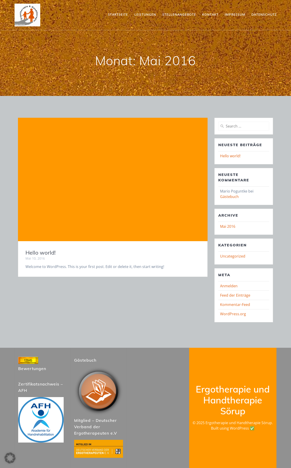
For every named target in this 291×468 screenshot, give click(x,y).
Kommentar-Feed (235, 304)
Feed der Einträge (235, 295)
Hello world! (40, 252)
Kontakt (210, 14)
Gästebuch (229, 196)
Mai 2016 (227, 226)
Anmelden (229, 285)
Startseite (118, 14)
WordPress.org (233, 313)
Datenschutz (264, 14)
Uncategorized (232, 256)
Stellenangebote (179, 14)
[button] (10, 458)
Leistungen (145, 14)
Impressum (235, 14)
